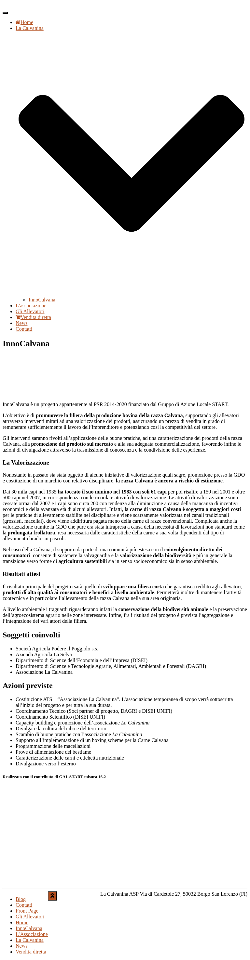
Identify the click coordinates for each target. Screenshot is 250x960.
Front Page (27, 911)
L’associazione (31, 305)
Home (24, 22)
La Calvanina (30, 940)
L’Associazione (32, 934)
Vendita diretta (33, 317)
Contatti (24, 329)
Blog (21, 899)
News (21, 323)
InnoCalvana (42, 299)
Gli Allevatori (30, 311)
